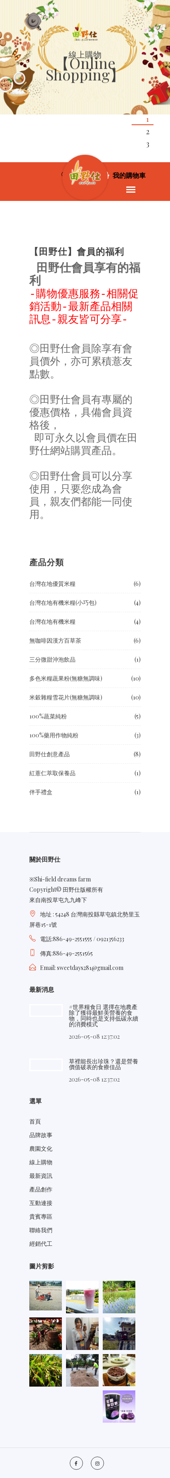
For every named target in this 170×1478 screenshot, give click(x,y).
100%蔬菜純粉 (48, 716)
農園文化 (40, 1148)
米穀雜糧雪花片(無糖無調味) (65, 697)
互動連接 (40, 1203)
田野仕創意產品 (49, 754)
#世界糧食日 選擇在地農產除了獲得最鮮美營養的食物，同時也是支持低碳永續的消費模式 (103, 1015)
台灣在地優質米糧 (52, 583)
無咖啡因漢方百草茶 (55, 640)
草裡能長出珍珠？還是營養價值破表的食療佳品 (103, 1064)
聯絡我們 (40, 1230)
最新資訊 (40, 1176)
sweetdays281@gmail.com (90, 968)
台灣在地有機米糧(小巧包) (63, 602)
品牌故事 (40, 1135)
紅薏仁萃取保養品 (52, 773)
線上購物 (40, 1162)
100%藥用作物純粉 (53, 735)
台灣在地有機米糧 (52, 621)
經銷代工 (40, 1243)
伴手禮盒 (40, 792)
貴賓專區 (40, 1216)
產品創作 (40, 1189)
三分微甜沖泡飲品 (52, 659)
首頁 (35, 1121)
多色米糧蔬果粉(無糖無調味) (65, 678)
